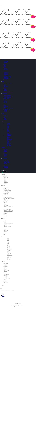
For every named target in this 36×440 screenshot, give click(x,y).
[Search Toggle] (0, 5)
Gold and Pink (9, 250)
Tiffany (8, 129)
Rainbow (8, 131)
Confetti (8, 246)
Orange (8, 141)
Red (7, 258)
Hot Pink (8, 132)
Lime (8, 133)
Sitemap (3, 296)
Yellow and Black (9, 140)
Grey (8, 142)
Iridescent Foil (9, 134)
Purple (8, 127)
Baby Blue (8, 238)
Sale (2, 172)
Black (8, 254)
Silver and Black (9, 139)
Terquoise (8, 242)
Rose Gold (8, 137)
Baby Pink (8, 123)
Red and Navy (9, 145)
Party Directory (4, 171)
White (8, 126)
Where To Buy (4, 170)
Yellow (8, 125)
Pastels (8, 130)
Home (3, 293)
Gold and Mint (9, 135)
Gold (8, 136)
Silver (8, 138)
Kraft (8, 128)
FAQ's (3, 295)
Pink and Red (9, 257)
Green (8, 239)
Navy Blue (8, 144)
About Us (3, 294)
